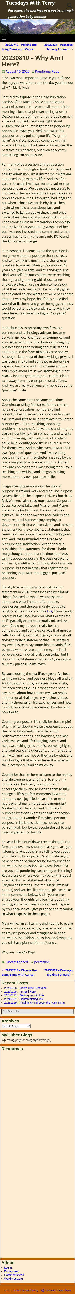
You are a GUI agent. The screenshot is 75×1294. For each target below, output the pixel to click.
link (49, 611)
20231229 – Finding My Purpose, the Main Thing (34, 1002)
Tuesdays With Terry (26, 1290)
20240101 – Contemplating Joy (23, 999)
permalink (41, 962)
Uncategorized (17, 962)
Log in (8, 1267)
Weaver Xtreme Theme (58, 1290)
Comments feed (14, 1275)
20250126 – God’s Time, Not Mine (25, 988)
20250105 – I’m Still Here (20, 991)
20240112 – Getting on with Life (24, 995)
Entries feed (11, 1271)
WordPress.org (13, 1278)
